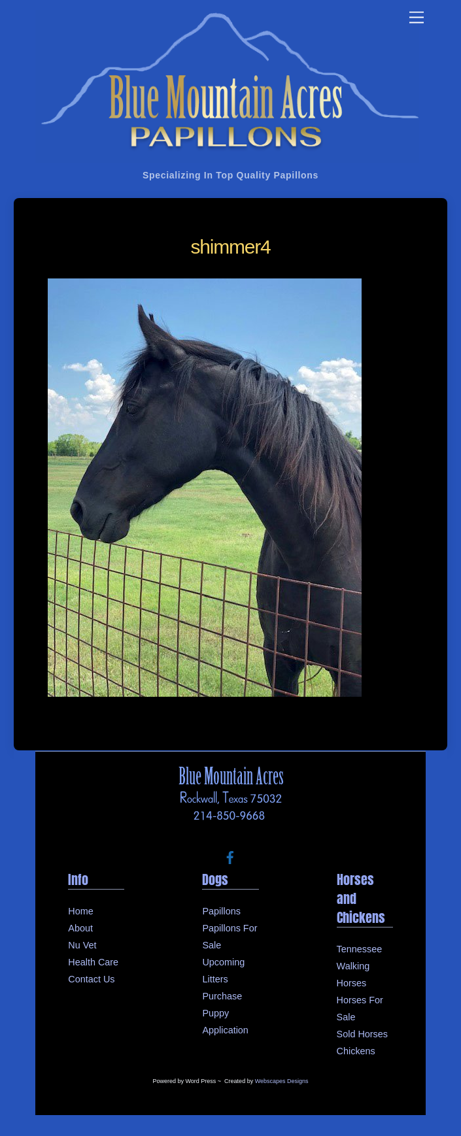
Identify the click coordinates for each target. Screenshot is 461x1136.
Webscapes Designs (282, 1081)
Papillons (221, 911)
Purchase (222, 996)
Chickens (356, 1051)
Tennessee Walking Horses (360, 966)
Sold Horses (362, 1034)
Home (80, 911)
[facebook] (230, 856)
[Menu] (416, 18)
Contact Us (91, 979)
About (80, 928)
